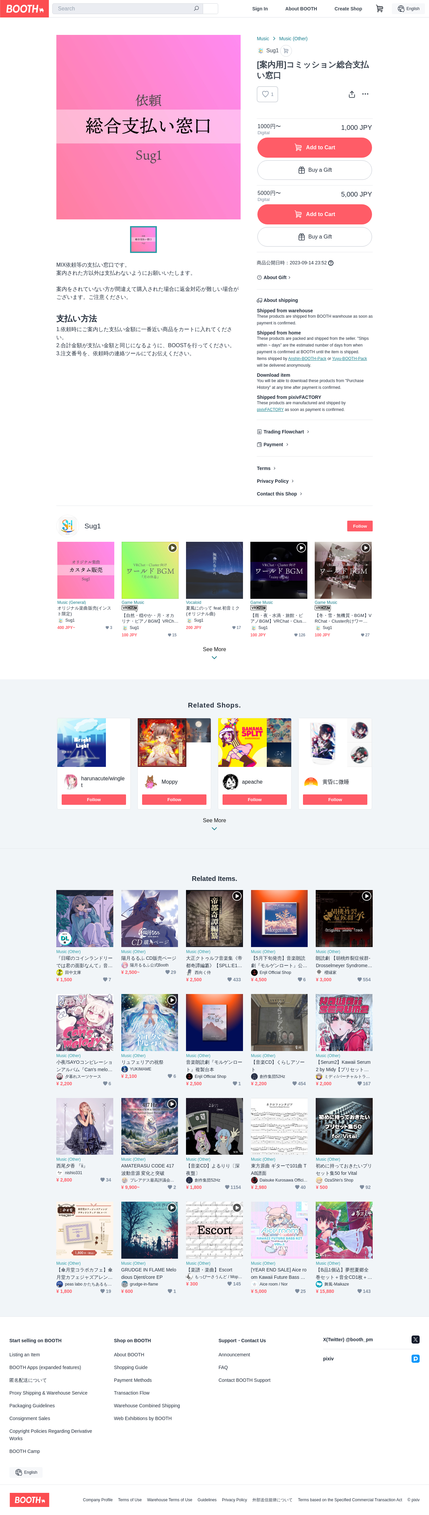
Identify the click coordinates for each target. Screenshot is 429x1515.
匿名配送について (28, 1380)
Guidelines (207, 1500)
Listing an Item (24, 1354)
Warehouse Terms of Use (169, 1500)
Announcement (234, 1354)
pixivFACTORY (270, 409)
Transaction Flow (131, 1393)
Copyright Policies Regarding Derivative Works (50, 1434)
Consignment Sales (29, 1418)
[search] (196, 9)
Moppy (170, 782)
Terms (263, 468)
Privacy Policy (273, 481)
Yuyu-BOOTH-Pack (349, 358)
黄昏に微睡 (335, 782)
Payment (273, 444)
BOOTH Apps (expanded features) (45, 1367)
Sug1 (92, 526)
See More (214, 826)
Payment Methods (133, 1380)
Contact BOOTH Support (244, 1380)
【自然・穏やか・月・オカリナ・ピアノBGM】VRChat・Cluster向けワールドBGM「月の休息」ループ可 (150, 618)
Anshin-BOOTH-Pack (307, 358)
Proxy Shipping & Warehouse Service (48, 1393)
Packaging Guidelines (32, 1405)
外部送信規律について (272, 1500)
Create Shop (348, 8)
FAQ (223, 1367)
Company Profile (98, 1500)
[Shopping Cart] (379, 8)
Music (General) (71, 602)
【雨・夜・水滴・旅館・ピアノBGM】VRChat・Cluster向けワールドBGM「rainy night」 (278, 618)
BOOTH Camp (24, 1451)
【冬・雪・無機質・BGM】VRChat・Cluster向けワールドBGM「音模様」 (343, 618)
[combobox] (127, 8)
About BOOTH (301, 8)
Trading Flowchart (283, 431)
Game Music (133, 602)
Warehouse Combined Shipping (147, 1405)
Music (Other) (293, 38)
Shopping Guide (130, 1367)
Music (263, 38)
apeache (252, 782)
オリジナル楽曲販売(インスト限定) (84, 611)
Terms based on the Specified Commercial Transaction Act (350, 1500)
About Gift (274, 277)
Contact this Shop (277, 494)
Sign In (260, 8)
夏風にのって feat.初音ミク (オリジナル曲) (213, 611)
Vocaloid (193, 602)
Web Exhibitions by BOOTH (143, 1418)
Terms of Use (130, 1500)
